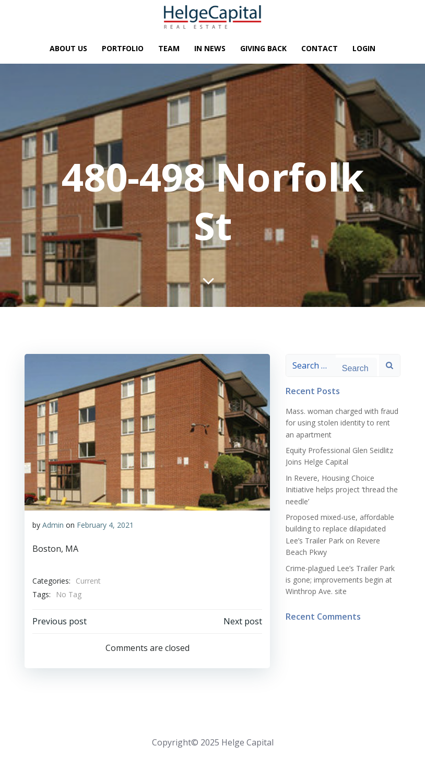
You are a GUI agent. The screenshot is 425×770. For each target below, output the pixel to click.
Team (169, 48)
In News (210, 48)
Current (88, 581)
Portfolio (123, 48)
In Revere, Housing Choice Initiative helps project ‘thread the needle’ (342, 489)
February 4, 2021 (105, 525)
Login (363, 48)
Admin (53, 525)
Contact (319, 48)
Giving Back (263, 48)
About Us (68, 48)
